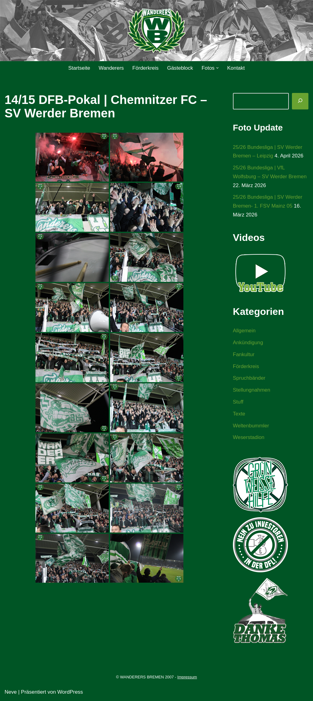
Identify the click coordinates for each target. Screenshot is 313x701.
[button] (217, 68)
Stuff (238, 402)
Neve (11, 692)
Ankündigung (248, 343)
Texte (239, 414)
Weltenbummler (251, 426)
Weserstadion (249, 438)
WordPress (70, 692)
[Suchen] (300, 101)
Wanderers (111, 68)
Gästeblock (180, 68)
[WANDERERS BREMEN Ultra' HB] (156, 30)
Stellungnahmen (252, 390)
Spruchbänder (249, 379)
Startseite (79, 68)
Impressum (187, 677)
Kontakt (236, 68)
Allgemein (244, 331)
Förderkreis (145, 68)
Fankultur (244, 355)
